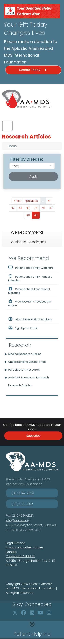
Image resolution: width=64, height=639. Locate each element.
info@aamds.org (18, 520)
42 (14, 207)
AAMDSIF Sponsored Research (28, 377)
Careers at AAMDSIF (20, 556)
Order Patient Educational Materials (29, 291)
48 (29, 215)
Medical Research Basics (24, 354)
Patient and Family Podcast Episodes (30, 278)
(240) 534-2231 (22, 515)
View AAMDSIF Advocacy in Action (29, 303)
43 (21, 207)
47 (52, 207)
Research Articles (20, 385)
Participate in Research (24, 370)
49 (37, 215)
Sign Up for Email (22, 328)
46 (44, 207)
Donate (11, 552)
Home (12, 146)
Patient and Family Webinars (30, 267)
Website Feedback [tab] (28, 242)
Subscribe (33, 436)
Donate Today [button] (33, 70)
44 (29, 207)
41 (50, 200)
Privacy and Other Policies (24, 547)
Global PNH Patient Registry (30, 319)
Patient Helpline (32, 634)
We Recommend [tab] (27, 232)
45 (37, 207)
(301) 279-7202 (22, 504)
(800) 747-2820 (23, 493)
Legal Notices (15, 543)
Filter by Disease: (26, 159)
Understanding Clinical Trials (27, 362)
